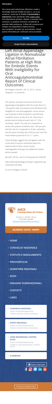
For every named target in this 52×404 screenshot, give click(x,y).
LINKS (13, 297)
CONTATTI (16, 290)
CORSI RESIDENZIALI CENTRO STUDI (23, 338)
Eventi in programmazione (21, 342)
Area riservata (38, 364)
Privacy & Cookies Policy (26, 387)
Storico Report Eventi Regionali (24, 328)
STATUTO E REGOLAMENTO (25, 254)
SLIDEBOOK (15, 355)
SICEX (13, 276)
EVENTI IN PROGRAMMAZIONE (21, 311)
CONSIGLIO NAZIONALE (23, 247)
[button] (49, 4)
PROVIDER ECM (18, 262)
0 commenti (20, 92)
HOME (13, 240)
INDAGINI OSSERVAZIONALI (26, 283)
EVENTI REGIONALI (18, 322)
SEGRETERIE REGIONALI (23, 269)
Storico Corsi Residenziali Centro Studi (25, 346)
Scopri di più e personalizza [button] (26, 44)
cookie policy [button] (35, 17)
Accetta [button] (26, 38)
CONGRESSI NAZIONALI (20, 308)
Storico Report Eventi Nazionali (24, 314)
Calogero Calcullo (15, 89)
